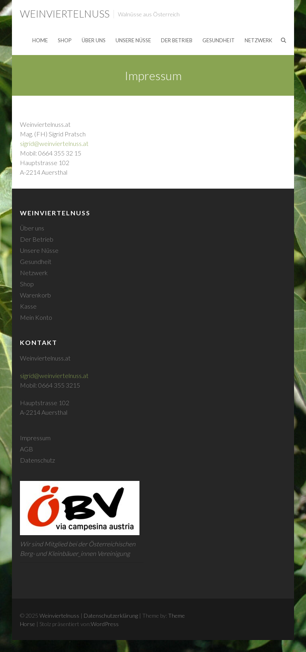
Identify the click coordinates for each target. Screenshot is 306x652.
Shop (65, 40)
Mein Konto (36, 317)
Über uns (94, 40)
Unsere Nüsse (133, 40)
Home (40, 40)
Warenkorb (35, 295)
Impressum (35, 437)
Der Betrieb (176, 40)
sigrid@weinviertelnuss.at (54, 143)
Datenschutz (37, 460)
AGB (26, 449)
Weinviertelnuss (65, 14)
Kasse (28, 306)
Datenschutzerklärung (111, 615)
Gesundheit (218, 40)
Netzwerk (258, 40)
